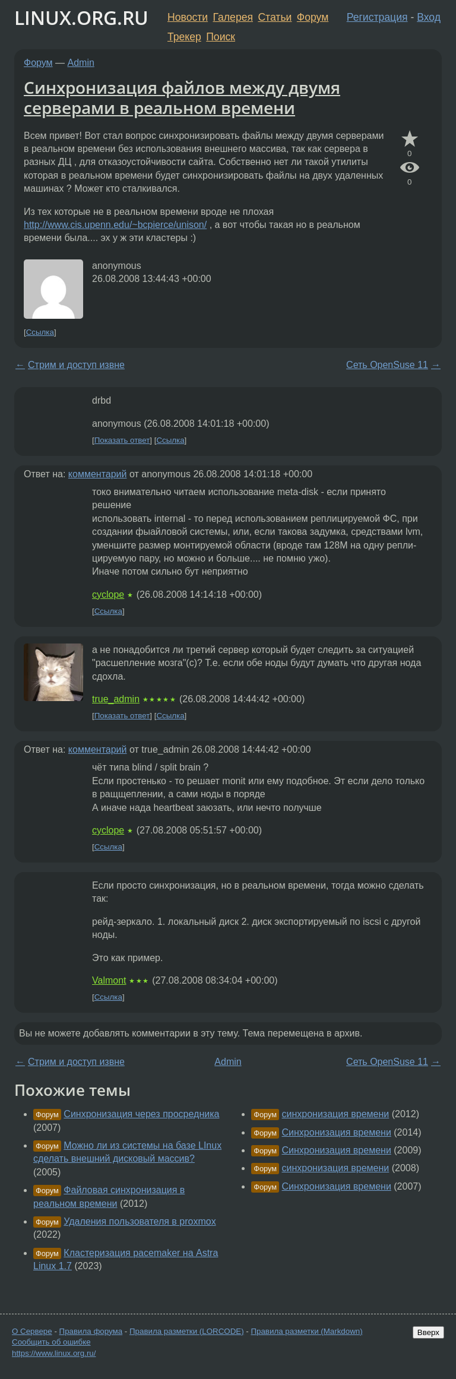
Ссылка (40, 332)
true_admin (116, 699)
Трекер (184, 37)
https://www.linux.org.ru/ (54, 1353)
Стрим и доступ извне (76, 365)
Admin (81, 63)
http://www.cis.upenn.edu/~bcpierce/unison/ (115, 225)
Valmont (109, 980)
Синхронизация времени (336, 1132)
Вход (429, 17)
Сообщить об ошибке (51, 1341)
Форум (312, 17)
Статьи (275, 17)
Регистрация (377, 17)
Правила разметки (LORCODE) (186, 1331)
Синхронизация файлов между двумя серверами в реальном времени (182, 97)
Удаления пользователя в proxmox (140, 1221)
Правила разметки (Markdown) (306, 1331)
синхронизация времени (336, 1114)
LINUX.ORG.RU (81, 17)
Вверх (428, 1332)
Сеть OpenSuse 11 (387, 365)
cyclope (108, 594)
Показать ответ (122, 440)
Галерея (233, 17)
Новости (187, 17)
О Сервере (32, 1331)
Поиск (220, 37)
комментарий (97, 474)
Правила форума (91, 1331)
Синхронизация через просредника (141, 1114)
